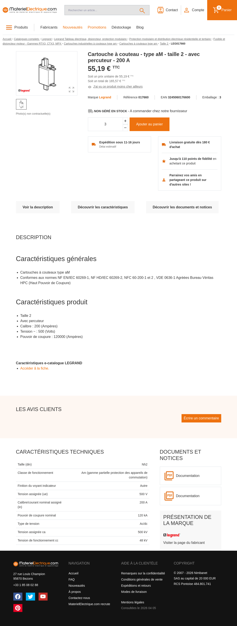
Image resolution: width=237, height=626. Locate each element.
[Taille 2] (164, 43)
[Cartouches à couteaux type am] (138, 43)
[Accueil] (30, 10)
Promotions (97, 27)
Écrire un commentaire (201, 418)
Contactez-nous (79, 598)
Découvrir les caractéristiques (103, 207)
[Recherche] (99, 10)
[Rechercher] (142, 10)
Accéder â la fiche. (34, 368)
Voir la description (38, 207)
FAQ (72, 579)
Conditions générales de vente (142, 579)
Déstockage (121, 27)
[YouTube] (43, 597)
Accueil (73, 573)
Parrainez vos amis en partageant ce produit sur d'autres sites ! (188, 179)
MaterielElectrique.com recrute (89, 604)
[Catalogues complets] (27, 39)
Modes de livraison (134, 592)
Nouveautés (73, 27)
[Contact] (167, 10)
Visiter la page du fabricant (184, 543)
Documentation (188, 476)
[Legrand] (47, 39)
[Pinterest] (18, 608)
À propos (75, 592)
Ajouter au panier (149, 124)
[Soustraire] (125, 127)
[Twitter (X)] (30, 597)
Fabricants (48, 27)
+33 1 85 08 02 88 (25, 585)
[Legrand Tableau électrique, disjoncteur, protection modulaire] (90, 39)
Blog (140, 27)
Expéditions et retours (136, 585)
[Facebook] (18, 597)
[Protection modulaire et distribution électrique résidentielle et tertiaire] (170, 39)
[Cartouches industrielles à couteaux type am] (90, 43)
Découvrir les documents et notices (182, 207)
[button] (194, 10)
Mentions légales (132, 602)
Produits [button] (21, 27)
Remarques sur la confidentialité (143, 573)
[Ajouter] (125, 120)
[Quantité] (105, 124)
